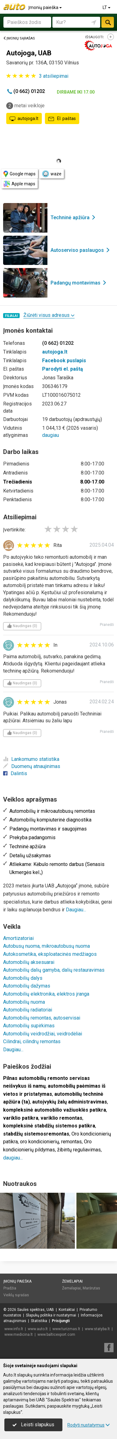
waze (51, 174)
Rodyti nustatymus (88, 1425)
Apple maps (19, 184)
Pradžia (9, 1288)
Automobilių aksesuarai (28, 962)
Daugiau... (76, 910)
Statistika (39, 1321)
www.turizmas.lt (66, 1329)
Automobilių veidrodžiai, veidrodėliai (42, 1034)
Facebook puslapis (64, 360)
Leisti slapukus (33, 1424)
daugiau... (13, 1158)
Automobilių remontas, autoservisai (41, 1018)
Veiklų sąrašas (16, 1295)
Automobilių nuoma (24, 1002)
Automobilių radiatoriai (27, 1010)
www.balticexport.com (56, 1334)
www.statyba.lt (97, 1329)
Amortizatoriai (18, 938)
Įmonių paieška (45, 7)
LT (107, 7)
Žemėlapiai (72, 1281)
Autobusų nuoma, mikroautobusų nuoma (46, 946)
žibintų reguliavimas (79, 1150)
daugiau (50, 435)
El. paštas (62, 119)
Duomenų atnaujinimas (31, 766)
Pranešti (107, 624)
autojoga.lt (24, 119)
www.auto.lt (38, 1329)
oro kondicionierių (39, 1142)
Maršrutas (91, 1288)
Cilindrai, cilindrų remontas (32, 1041)
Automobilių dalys (22, 978)
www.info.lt (13, 1329)
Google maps (19, 174)
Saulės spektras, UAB (35, 1309)
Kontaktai (67, 1309)
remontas (71, 1142)
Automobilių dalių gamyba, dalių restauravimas (54, 970)
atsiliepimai (53, 76)
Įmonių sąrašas (19, 38)
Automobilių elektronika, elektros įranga (46, 994)
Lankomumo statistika (31, 759)
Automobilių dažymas (26, 986)
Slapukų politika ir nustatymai (51, 1315)
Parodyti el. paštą (62, 369)
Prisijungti (61, 1321)
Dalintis (15, 773)
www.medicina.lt (18, 1334)
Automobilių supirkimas (29, 1026)
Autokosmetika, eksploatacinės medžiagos (50, 954)
